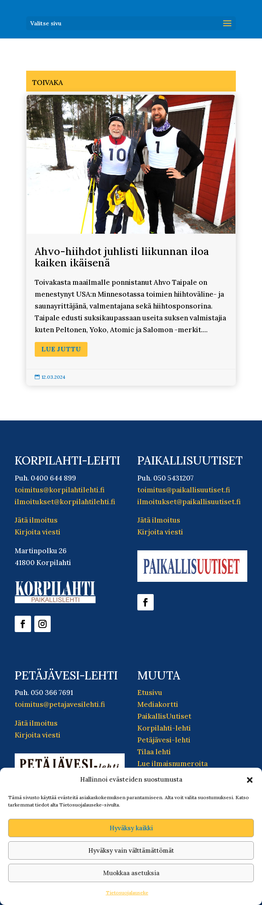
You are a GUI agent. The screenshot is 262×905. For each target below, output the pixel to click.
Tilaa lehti (154, 751)
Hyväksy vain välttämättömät (131, 850)
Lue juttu (61, 349)
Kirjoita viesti (37, 531)
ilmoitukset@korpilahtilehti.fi (65, 501)
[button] (250, 780)
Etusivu (149, 692)
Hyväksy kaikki (131, 828)
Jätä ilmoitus (36, 520)
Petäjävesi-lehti (163, 739)
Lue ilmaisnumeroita (172, 763)
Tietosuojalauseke (127, 892)
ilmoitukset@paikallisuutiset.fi (189, 501)
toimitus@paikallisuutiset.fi (183, 489)
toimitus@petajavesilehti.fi (60, 704)
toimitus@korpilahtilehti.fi (60, 489)
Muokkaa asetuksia (131, 873)
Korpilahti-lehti (164, 728)
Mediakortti (157, 704)
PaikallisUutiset (164, 716)
